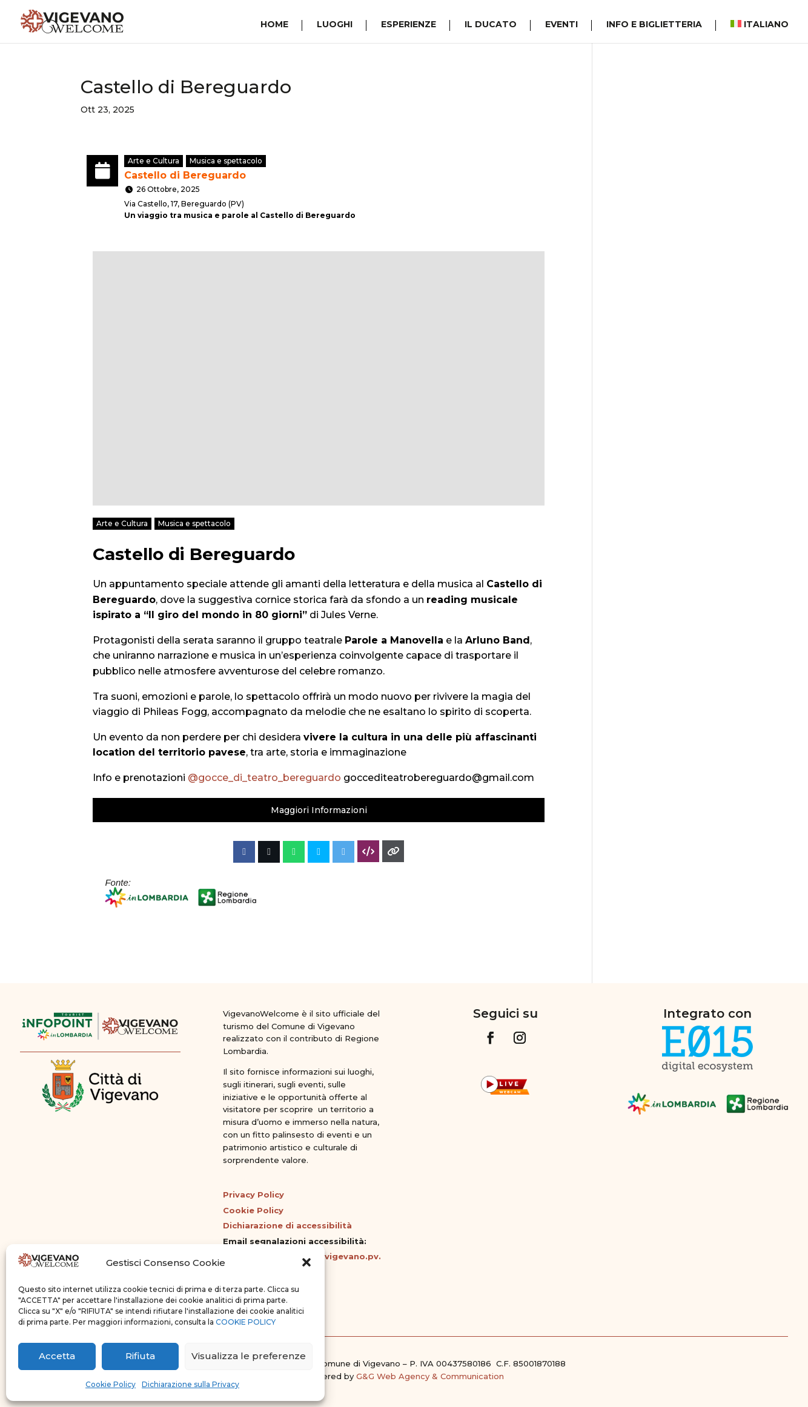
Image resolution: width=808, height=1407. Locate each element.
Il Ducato (491, 25)
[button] (306, 1262)
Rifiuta (140, 1356)
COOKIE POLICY (246, 1321)
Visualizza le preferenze (248, 1356)
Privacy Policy (253, 1194)
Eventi (561, 25)
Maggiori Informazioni (319, 810)
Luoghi (335, 25)
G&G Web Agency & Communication (430, 1376)
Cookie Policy (110, 1384)
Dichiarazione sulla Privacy (190, 1384)
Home (274, 25)
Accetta (57, 1356)
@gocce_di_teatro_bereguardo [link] (264, 777)
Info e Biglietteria (654, 25)
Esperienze (408, 25)
